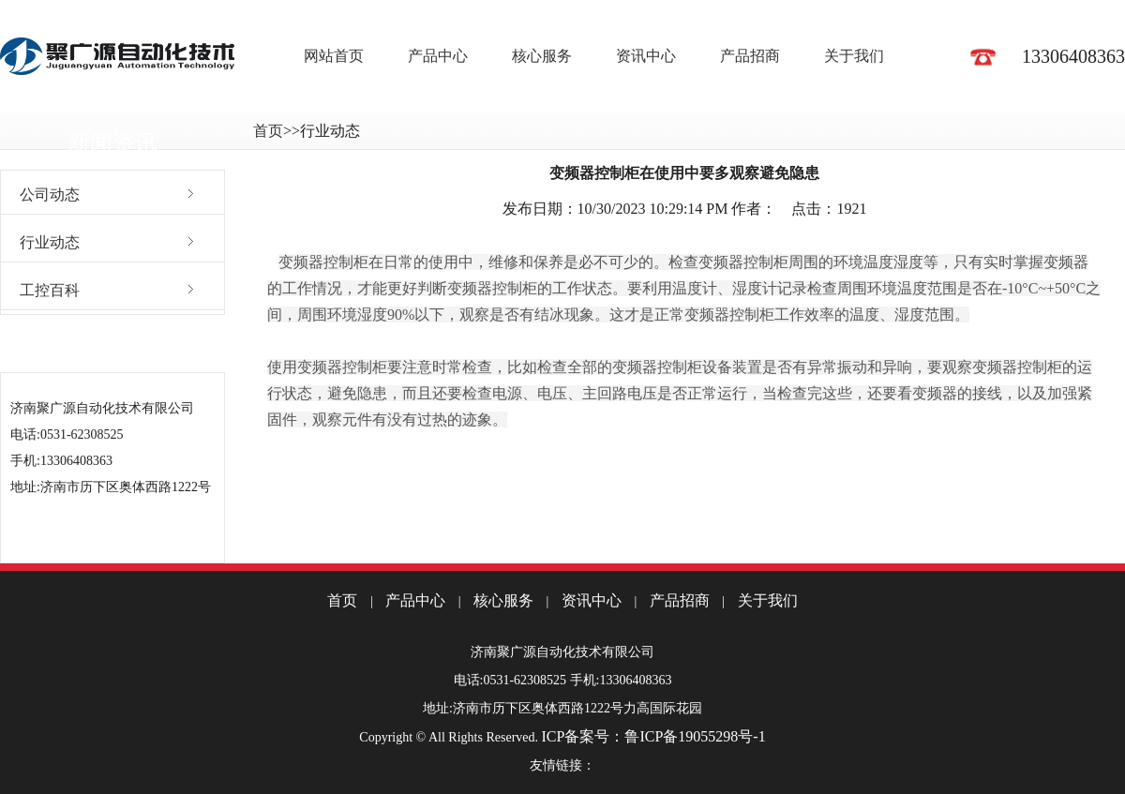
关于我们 (854, 56)
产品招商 (750, 56)
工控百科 (50, 290)
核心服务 (542, 56)
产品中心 (438, 56)
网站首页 (334, 56)
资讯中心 (646, 56)
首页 (268, 131)
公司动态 (50, 194)
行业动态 (50, 242)
